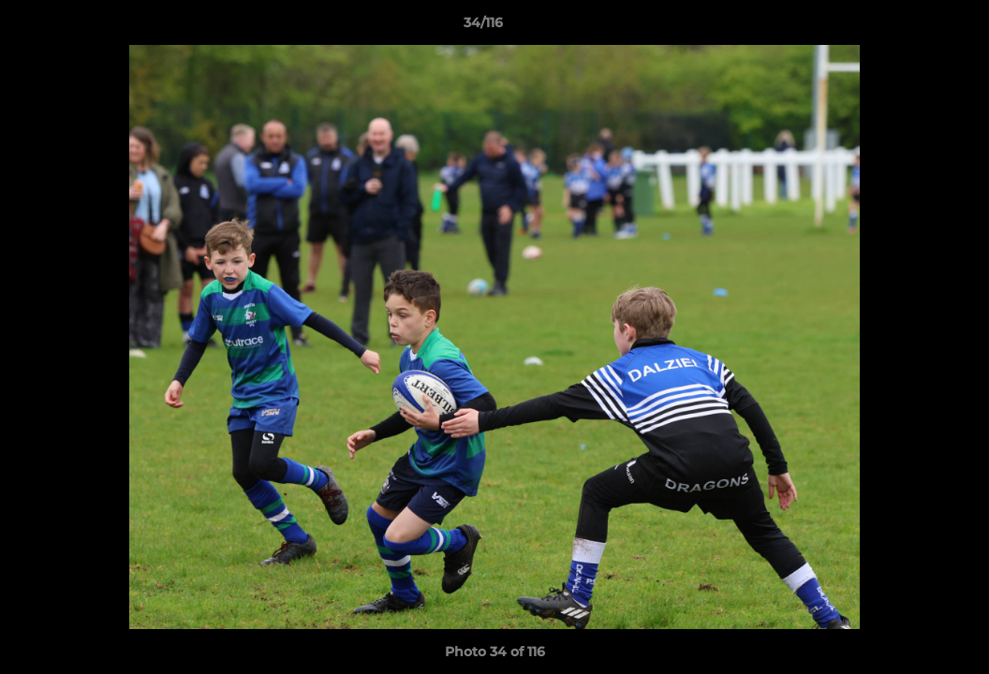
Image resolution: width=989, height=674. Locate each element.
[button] (910, 27)
